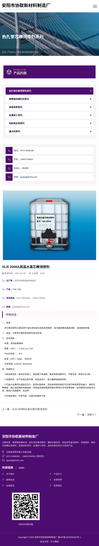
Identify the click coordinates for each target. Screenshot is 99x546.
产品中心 (12, 52)
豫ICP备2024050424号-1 (69, 537)
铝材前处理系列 (16, 123)
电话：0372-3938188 (24, 150)
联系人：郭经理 (21, 168)
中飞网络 (55, 541)
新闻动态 (10, 479)
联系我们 (58, 485)
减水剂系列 (14, 131)
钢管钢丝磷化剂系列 (19, 99)
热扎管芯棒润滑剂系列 (28, 52)
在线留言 (10, 485)
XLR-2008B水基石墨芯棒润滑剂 (29, 409)
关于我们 (10, 474)
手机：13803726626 (23, 159)
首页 (4, 52)
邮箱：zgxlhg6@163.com (25, 177)
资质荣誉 (58, 479)
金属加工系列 (15, 115)
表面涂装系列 (15, 107)
